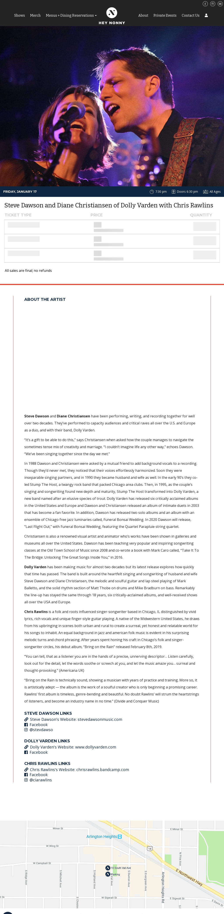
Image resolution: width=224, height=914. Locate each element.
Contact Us (191, 15)
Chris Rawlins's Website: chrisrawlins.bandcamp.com (76, 769)
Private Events (165, 15)
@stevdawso (38, 729)
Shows (19, 15)
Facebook (36, 724)
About (143, 15)
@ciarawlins (38, 779)
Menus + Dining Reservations (70, 15)
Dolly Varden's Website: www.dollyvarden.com (70, 747)
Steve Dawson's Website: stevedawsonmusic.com (73, 719)
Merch (35, 15)
